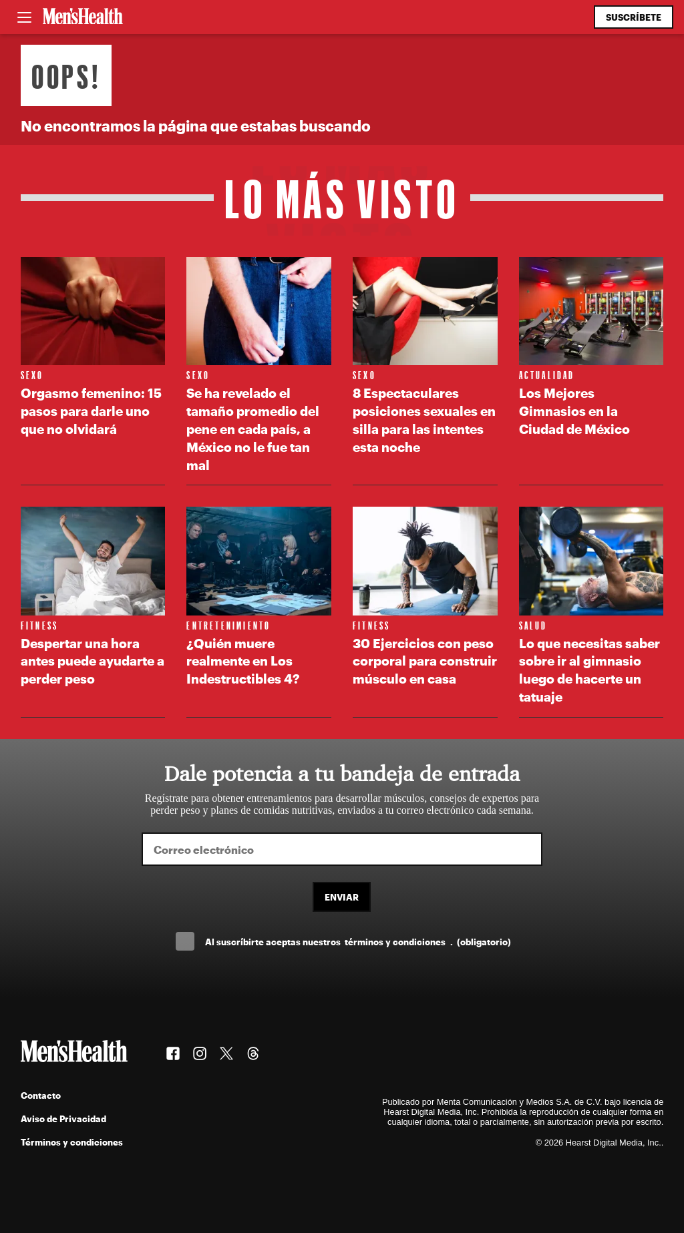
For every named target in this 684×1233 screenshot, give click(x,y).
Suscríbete (633, 17)
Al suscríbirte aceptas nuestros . (358, 942)
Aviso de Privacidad (63, 1119)
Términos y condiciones (72, 1142)
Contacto (41, 1095)
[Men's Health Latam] (83, 17)
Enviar (342, 897)
